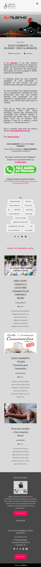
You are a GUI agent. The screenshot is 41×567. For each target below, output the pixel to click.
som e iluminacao (14, 230)
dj (8, 210)
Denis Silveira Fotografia (31, 181)
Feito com (20, 565)
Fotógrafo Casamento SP (19, 183)
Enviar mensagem (21, 540)
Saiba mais (20, 513)
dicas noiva (28, 205)
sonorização (28, 230)
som (31, 226)
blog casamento (15, 201)
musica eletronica (14, 214)
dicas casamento (14, 205)
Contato (20, 556)
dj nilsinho (17, 210)
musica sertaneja (20, 218)
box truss (28, 201)
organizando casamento (20, 222)
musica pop (28, 214)
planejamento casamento (17, 226)
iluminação (29, 210)
